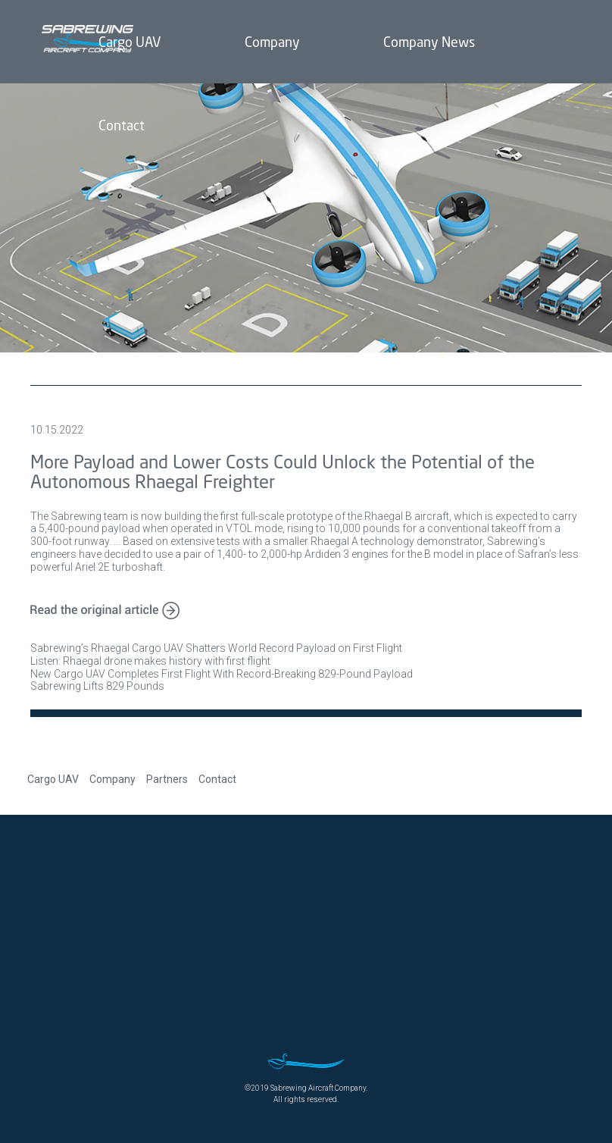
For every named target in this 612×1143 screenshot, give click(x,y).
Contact (217, 779)
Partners (167, 779)
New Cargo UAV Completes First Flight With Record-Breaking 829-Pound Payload (221, 674)
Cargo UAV (53, 779)
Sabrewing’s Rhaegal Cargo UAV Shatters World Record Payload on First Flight (216, 648)
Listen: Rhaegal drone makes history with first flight (150, 661)
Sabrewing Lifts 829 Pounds (97, 686)
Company (112, 779)
